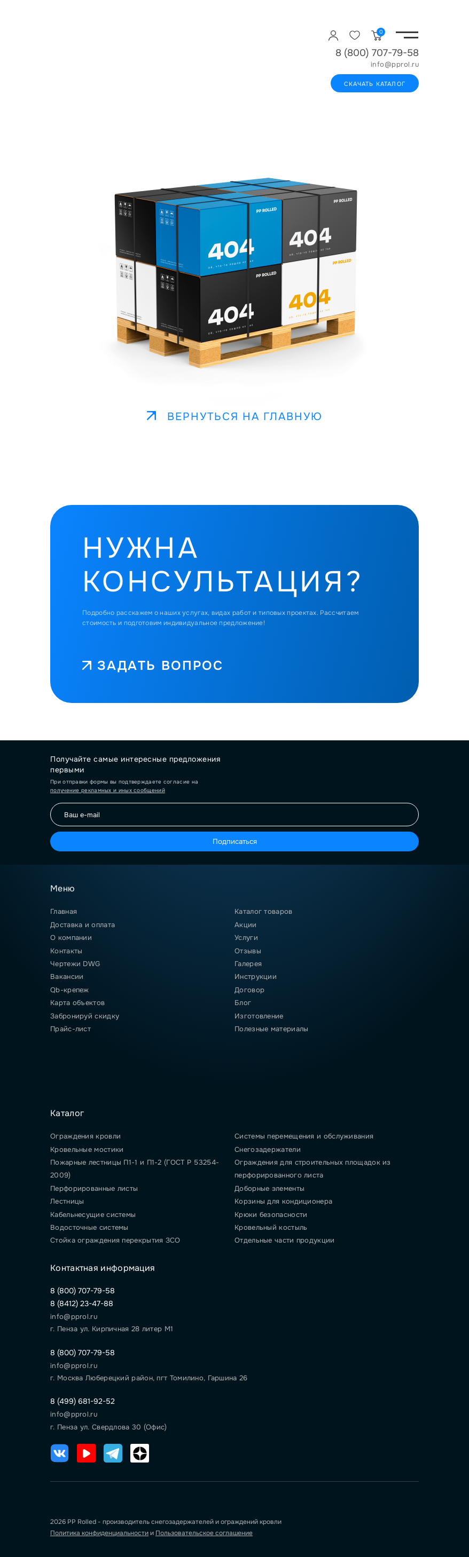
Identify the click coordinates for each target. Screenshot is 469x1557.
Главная (63, 911)
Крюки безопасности (270, 1214)
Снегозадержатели (267, 1149)
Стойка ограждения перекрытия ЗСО (115, 1240)
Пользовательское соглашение (204, 1533)
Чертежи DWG (75, 963)
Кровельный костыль (270, 1227)
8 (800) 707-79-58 (377, 53)
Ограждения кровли (85, 1136)
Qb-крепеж (69, 989)
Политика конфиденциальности (99, 1533)
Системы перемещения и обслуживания (303, 1136)
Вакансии (66, 976)
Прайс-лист (70, 1028)
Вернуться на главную (235, 416)
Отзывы (247, 950)
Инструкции (255, 976)
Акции (245, 924)
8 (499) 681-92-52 (82, 1401)
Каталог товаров (263, 911)
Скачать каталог (374, 84)
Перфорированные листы (94, 1188)
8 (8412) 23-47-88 (81, 1303)
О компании (71, 937)
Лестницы (67, 1201)
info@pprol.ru (395, 64)
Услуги (246, 937)
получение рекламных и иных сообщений (107, 790)
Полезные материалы (271, 1028)
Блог (242, 1002)
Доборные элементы (269, 1188)
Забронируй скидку (84, 1016)
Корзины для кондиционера (283, 1201)
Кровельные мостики (86, 1149)
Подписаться (235, 841)
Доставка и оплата (82, 924)
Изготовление (259, 1016)
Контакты (66, 950)
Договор (249, 989)
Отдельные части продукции (284, 1240)
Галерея (248, 963)
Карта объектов (77, 1002)
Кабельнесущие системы (93, 1214)
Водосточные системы (89, 1227)
